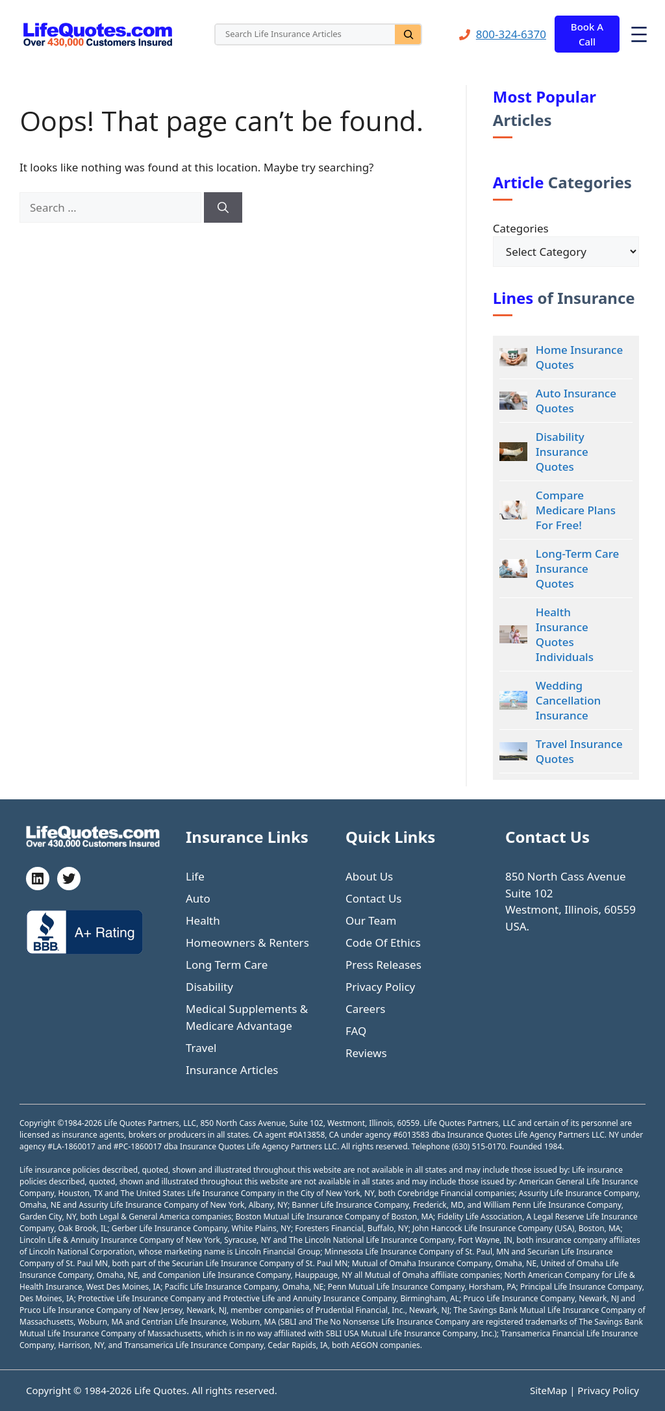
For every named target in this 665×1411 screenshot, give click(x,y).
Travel (201, 1047)
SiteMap (550, 1390)
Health (203, 920)
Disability (209, 986)
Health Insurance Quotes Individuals (565, 634)
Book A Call (587, 34)
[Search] (408, 34)
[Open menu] (639, 34)
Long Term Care (227, 964)
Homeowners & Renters (247, 942)
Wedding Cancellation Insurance (568, 700)
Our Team (371, 920)
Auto (198, 898)
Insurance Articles (232, 1069)
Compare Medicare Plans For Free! (576, 510)
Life (195, 876)
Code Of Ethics (383, 942)
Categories (521, 228)
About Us (369, 876)
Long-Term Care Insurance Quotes (577, 568)
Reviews (366, 1052)
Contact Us (373, 898)
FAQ (355, 1030)
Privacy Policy (380, 986)
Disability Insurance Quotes (562, 451)
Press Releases (383, 964)
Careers (365, 1008)
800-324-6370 (511, 34)
